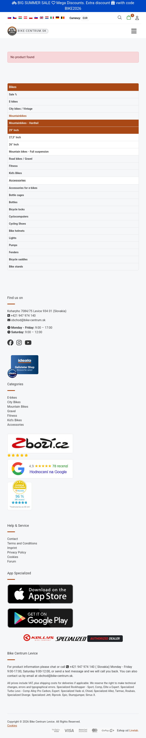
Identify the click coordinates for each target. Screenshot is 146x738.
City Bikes (14, 402)
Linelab (133, 730)
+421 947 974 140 (23, 315)
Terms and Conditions (22, 543)
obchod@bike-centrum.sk (28, 320)
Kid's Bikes (14, 420)
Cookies (12, 557)
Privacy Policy (16, 552)
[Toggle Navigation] (106, 31)
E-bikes (12, 397)
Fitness (12, 415)
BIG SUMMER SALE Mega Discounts (51, 3)
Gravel (11, 411)
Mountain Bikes (17, 406)
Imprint (12, 548)
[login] (136, 18)
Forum (11, 561)
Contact (12, 539)
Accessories (15, 424)
